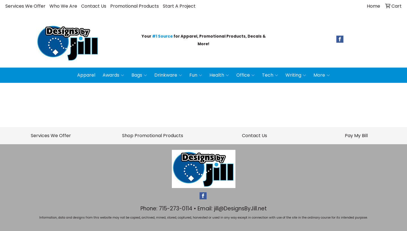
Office (245, 75)
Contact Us (93, 6)
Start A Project (179, 6)
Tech (270, 75)
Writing (295, 75)
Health (219, 75)
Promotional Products (134, 6)
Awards (113, 75)
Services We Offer (25, 6)
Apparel (86, 75)
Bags (139, 75)
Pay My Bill (356, 135)
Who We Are (63, 6)
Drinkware (168, 75)
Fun (195, 75)
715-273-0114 (175, 208)
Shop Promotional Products (152, 135)
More (321, 75)
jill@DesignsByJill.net (240, 208)
